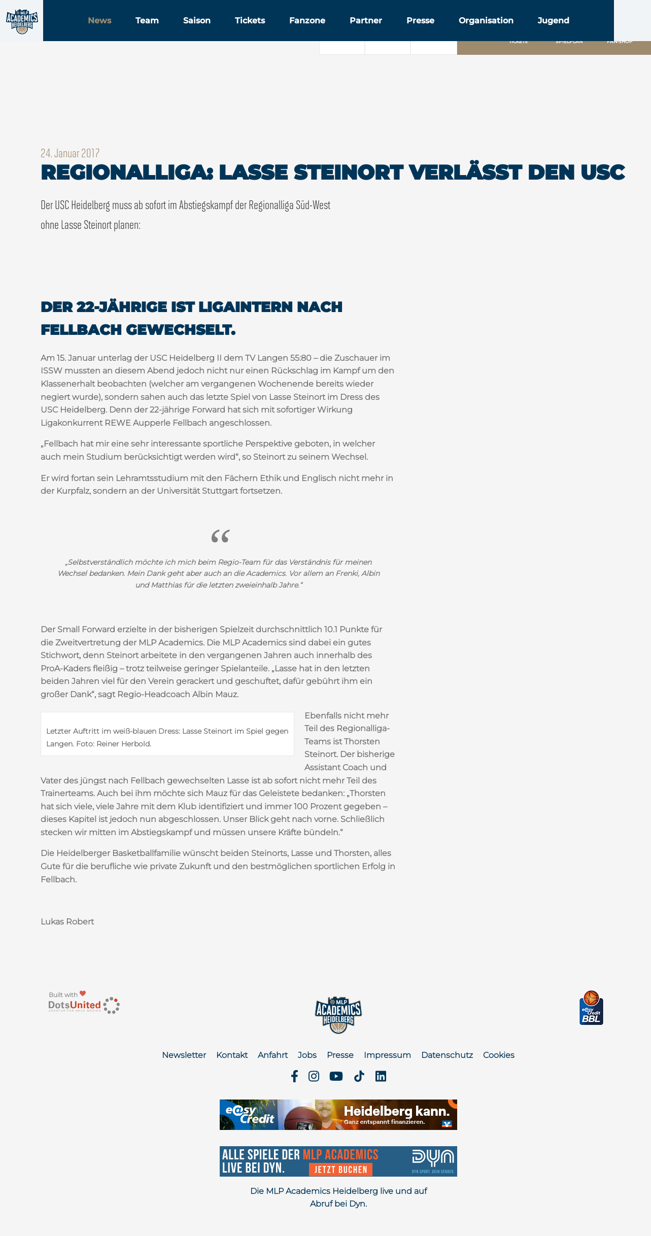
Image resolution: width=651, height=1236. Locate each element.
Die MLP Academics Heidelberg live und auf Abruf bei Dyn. (338, 1197)
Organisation (549, 35)
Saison (260, 35)
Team (210, 35)
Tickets (313, 35)
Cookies (499, 1055)
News (163, 35)
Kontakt (232, 1055)
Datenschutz (447, 1055)
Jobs (307, 1055)
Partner (429, 35)
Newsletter (184, 1055)
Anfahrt (273, 1055)
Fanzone (371, 35)
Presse (484, 35)
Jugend (617, 35)
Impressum (387, 1055)
